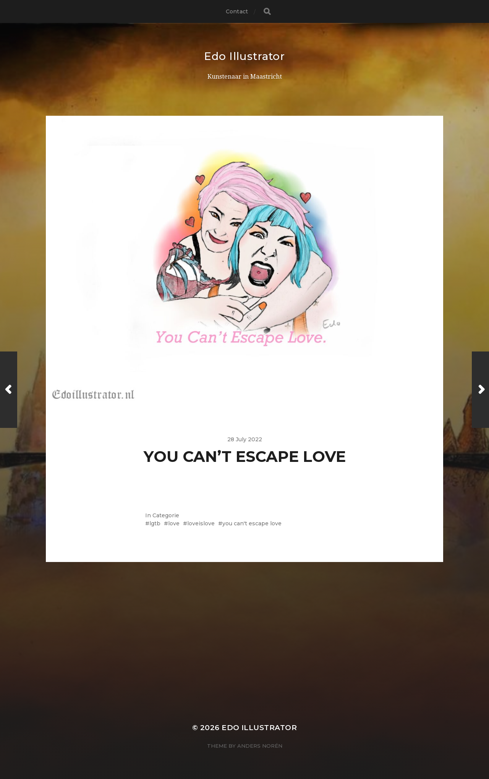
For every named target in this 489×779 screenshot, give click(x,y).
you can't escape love (252, 523)
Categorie (165, 515)
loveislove (201, 523)
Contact (237, 11)
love (174, 523)
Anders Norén (259, 746)
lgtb (154, 523)
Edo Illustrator (244, 56)
